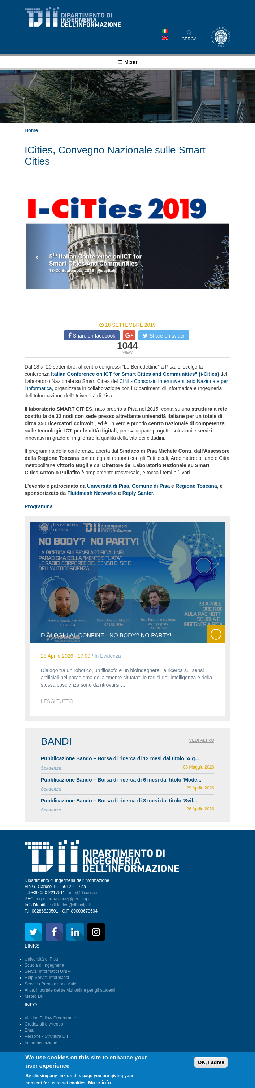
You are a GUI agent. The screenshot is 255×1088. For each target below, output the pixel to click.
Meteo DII (34, 996)
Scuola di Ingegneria (44, 965)
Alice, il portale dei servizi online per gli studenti (70, 990)
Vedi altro (201, 740)
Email (30, 1030)
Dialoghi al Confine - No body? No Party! (106, 635)
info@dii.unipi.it (84, 892)
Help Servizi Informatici (47, 977)
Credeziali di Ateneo (44, 1024)
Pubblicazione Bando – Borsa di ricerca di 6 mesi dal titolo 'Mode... (121, 780)
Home (31, 130)
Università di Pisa (41, 959)
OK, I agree (211, 1065)
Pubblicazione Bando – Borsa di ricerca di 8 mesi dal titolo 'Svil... (119, 801)
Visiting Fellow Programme (50, 1017)
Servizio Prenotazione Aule (50, 984)
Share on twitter (164, 335)
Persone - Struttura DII (46, 1036)
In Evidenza (108, 656)
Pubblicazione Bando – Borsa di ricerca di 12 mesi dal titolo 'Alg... (120, 758)
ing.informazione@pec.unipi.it (64, 898)
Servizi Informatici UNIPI (48, 971)
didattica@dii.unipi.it (71, 905)
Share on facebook (91, 335)
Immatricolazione (41, 1042)
